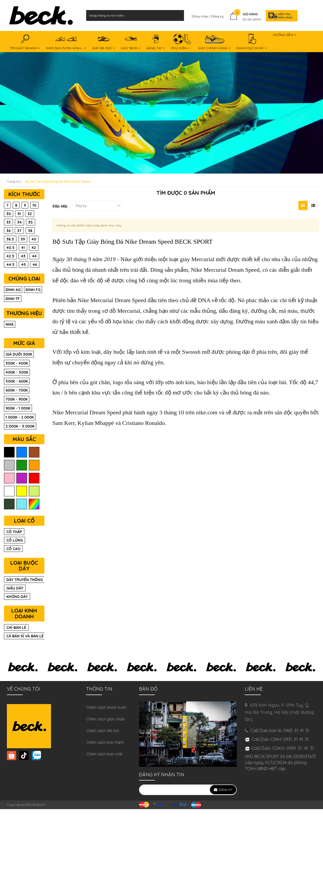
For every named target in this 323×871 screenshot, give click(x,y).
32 (29, 213)
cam (34, 465)
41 (23, 247)
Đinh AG (13, 289)
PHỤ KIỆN (181, 42)
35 (30, 222)
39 (23, 239)
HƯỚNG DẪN (285, 36)
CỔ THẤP (14, 531)
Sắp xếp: (60, 206)
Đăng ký (217, 16)
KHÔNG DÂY (17, 596)
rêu (9, 504)
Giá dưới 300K (19, 354)
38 (30, 230)
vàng (22, 491)
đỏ (34, 478)
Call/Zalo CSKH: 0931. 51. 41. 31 (282, 748)
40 (33, 239)
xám (9, 465)
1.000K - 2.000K (20, 417)
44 (34, 256)
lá (22, 465)
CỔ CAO (13, 548)
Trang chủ (14, 181)
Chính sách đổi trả (102, 730)
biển (22, 452)
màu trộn (34, 504)
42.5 (10, 256)
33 (8, 222)
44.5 (10, 264)
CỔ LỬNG (14, 540)
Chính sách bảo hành (105, 742)
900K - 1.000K (18, 408)
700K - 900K (17, 399)
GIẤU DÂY (14, 588)
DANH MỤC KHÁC (251, 42)
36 (8, 230)
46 (35, 264)
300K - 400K (17, 363)
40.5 (10, 247)
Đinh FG (33, 289)
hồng (9, 478)
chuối (34, 491)
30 (8, 213)
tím (22, 478)
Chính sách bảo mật (104, 753)
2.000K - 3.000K (20, 426)
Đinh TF (13, 298)
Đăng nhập (200, 16)
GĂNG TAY (155, 42)
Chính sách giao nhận (105, 719)
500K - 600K (17, 381)
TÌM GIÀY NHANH (25, 42)
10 (34, 205)
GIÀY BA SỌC (104, 42)
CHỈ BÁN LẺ (16, 627)
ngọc (22, 504)
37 (19, 230)
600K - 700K (17, 390)
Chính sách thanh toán (106, 707)
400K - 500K (17, 372)
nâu (34, 452)
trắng (9, 491)
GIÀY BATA (131, 42)
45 (23, 264)
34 (19, 222)
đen (9, 452)
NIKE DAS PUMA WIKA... (66, 42)
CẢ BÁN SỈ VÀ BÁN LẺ (25, 636)
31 (19, 213)
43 (23, 256)
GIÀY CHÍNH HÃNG (214, 42)
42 (33, 247)
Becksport (36, 804)
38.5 (10, 239)
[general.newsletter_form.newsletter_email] (188, 789)
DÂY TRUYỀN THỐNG (24, 579)
